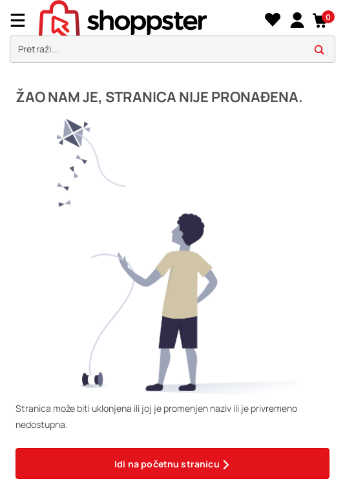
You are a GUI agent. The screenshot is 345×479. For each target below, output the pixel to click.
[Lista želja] (272, 20)
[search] (172, 49)
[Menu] (23, 20)
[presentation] (172, 34)
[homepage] (150, 20)
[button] (321, 20)
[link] (297, 20)
